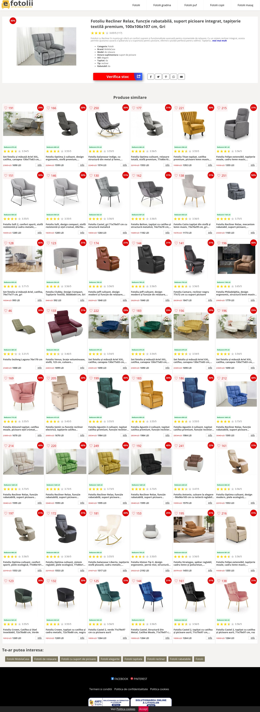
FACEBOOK (119, 679)
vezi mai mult (219, 40)
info (40, 164)
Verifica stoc (124, 76)
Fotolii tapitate (133, 659)
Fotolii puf (190, 5)
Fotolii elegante (110, 659)
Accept (143, 709)
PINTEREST (138, 679)
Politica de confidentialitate (131, 689)
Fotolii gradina (162, 5)
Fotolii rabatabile (180, 659)
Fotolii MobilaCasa (18, 659)
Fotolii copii (217, 5)
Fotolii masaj (245, 5)
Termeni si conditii (100, 689)
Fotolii (136, 5)
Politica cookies (159, 689)
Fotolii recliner (156, 659)
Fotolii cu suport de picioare (79, 659)
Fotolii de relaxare (45, 659)
